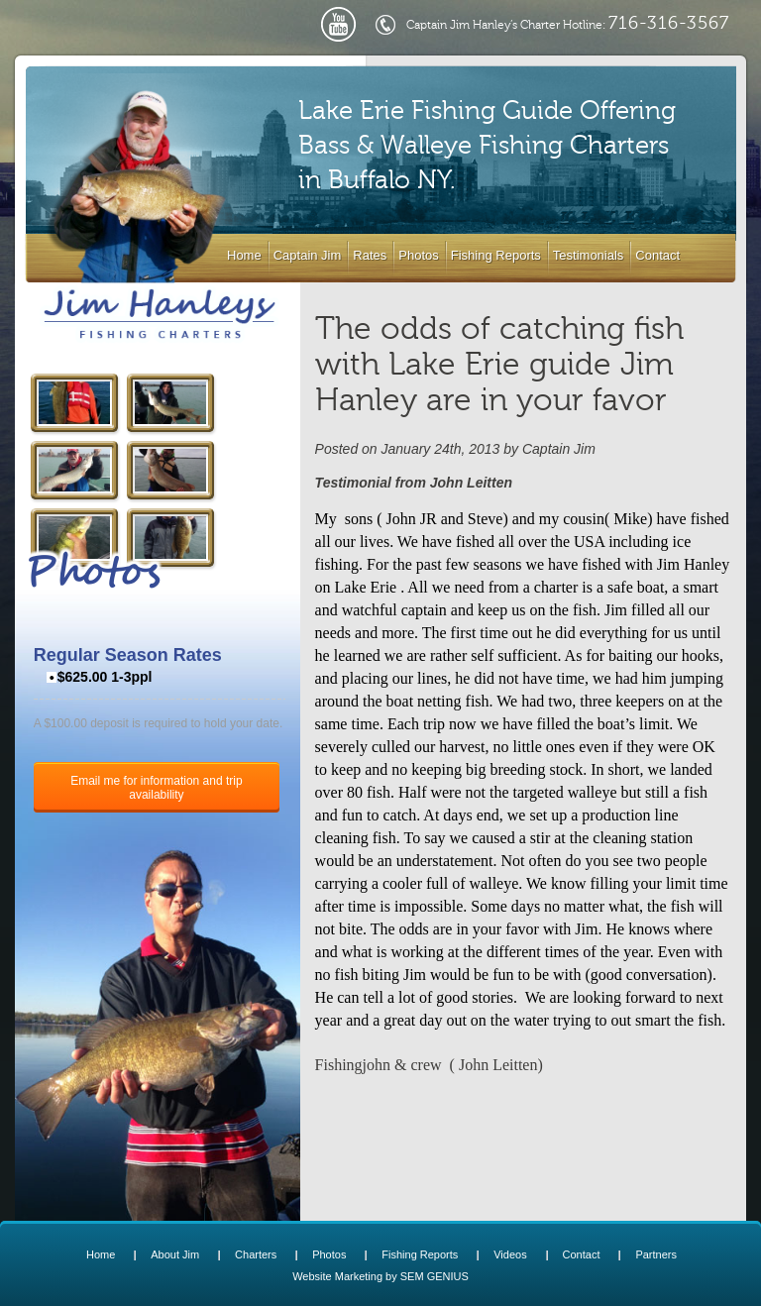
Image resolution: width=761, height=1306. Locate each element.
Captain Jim (307, 255)
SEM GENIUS (434, 1276)
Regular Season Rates (128, 655)
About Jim (175, 1254)
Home (244, 255)
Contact (657, 255)
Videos (509, 1254)
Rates (369, 255)
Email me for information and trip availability (156, 788)
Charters (255, 1254)
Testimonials (588, 255)
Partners (656, 1254)
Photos (418, 255)
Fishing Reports (496, 255)
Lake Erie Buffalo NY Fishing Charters (159, 314)
